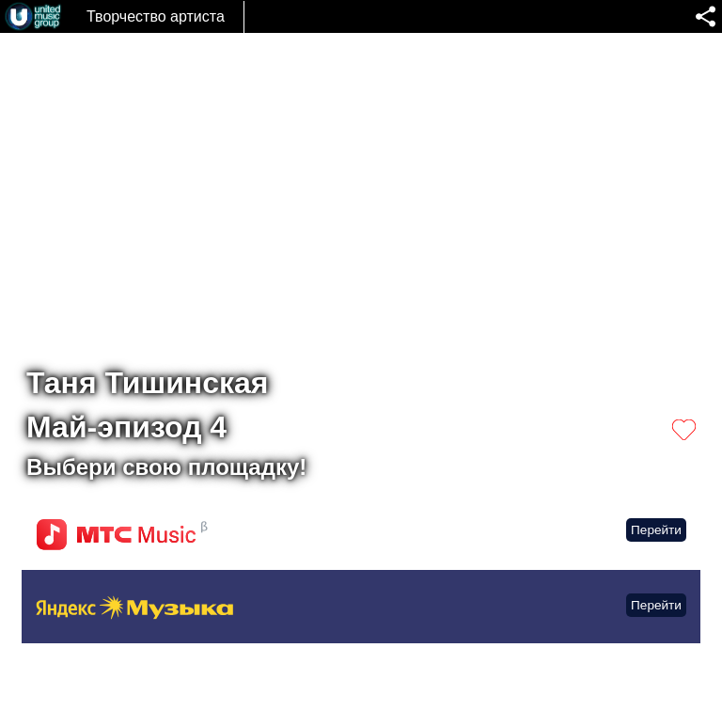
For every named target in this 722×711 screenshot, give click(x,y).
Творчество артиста (155, 16)
